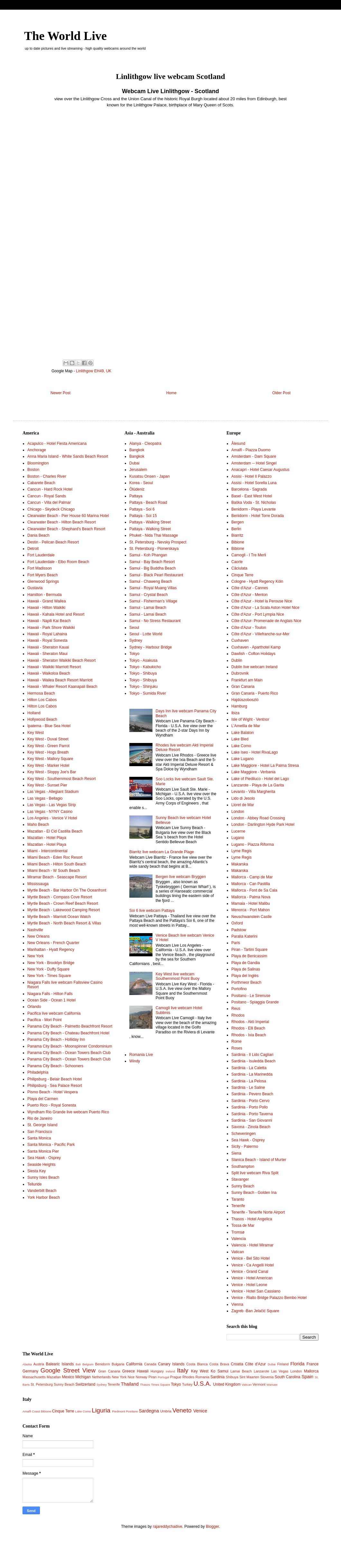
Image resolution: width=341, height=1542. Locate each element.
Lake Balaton (242, 732)
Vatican (237, 1252)
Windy (134, 1061)
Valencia (238, 1238)
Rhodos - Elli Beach (248, 1028)
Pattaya (136, 496)
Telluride (34, 1184)
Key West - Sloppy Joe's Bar (51, 772)
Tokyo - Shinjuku (143, 686)
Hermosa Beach (41, 693)
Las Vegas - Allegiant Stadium (52, 791)
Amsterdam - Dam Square (253, 456)
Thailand (130, 1384)
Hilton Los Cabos (42, 700)
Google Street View (68, 1370)
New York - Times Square (49, 975)
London (237, 811)
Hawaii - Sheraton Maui (47, 653)
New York (35, 956)
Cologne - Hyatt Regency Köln (257, 581)
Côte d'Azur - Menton (249, 594)
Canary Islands (171, 1364)
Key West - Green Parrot (48, 746)
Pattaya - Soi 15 (143, 515)
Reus (235, 1008)
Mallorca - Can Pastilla (250, 884)
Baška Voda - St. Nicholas (253, 502)
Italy (182, 1370)
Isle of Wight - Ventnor (250, 719)
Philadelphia (37, 1072)
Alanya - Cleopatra (145, 443)
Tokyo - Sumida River (147, 693)
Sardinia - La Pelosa (248, 1081)
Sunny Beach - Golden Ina (254, 1192)
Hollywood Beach (42, 719)
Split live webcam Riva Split (255, 1173)
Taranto (237, 1199)
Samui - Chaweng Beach (150, 581)
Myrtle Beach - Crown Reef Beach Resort (62, 903)
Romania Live (141, 1054)
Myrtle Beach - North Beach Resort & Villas (64, 923)
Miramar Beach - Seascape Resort (57, 877)
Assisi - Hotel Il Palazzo (251, 476)
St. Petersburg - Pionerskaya (154, 548)
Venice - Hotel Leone (249, 1285)
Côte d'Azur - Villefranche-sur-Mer (260, 634)
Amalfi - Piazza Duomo (251, 450)
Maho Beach (38, 824)
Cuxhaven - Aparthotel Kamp (256, 647)
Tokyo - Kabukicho (145, 667)
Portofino (239, 989)
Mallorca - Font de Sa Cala (254, 890)
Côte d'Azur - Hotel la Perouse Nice (261, 601)
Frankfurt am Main (247, 680)
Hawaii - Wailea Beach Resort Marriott (60, 680)
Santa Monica (39, 1138)
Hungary (157, 1371)
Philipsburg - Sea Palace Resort (54, 1085)
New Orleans (38, 936)
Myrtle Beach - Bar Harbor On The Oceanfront (66, 890)
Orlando (34, 1006)
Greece (128, 1371)
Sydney (135, 640)
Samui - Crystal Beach (148, 594)
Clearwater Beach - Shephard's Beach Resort (66, 529)
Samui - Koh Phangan (148, 555)
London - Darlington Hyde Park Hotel (262, 824)
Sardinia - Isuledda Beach (253, 1061)
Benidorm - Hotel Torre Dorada (257, 515)
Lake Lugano (242, 758)
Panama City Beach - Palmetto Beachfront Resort (69, 1026)
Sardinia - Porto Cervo (250, 1100)
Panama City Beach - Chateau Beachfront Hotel (68, 1033)
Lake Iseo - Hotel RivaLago (254, 752)
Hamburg (239, 706)
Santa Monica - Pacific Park (51, 1144)
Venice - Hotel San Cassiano (256, 1291)
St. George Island (42, 1125)
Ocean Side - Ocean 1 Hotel (51, 1000)
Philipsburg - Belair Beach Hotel (54, 1079)
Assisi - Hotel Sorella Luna (254, 483)
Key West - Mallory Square (50, 758)
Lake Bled (239, 739)
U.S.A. (202, 1383)
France (312, 1364)
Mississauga (38, 884)
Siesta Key (36, 1171)
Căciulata (239, 568)
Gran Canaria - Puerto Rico (254, 693)
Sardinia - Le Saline (248, 1087)
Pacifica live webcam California (53, 1013)
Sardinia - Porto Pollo (249, 1107)
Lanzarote (261, 1371)
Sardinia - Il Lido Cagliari (252, 1054)
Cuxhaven (240, 640)
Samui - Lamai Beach (147, 607)
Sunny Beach (242, 1186)
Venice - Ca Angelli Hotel (252, 1265)
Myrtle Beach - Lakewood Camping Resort (63, 910)
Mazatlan (54, 1377)
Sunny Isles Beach (43, 1177)
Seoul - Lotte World (145, 634)
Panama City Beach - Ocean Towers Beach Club (69, 1052)
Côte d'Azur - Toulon (248, 627)
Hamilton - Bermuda (44, 594)
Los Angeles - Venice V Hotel (52, 818)
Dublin (236, 660)
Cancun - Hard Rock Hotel (49, 489)
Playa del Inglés (245, 975)
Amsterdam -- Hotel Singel (254, 463)
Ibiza (235, 713)
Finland (283, 1364)
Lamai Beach (241, 1371)
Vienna (237, 1304)
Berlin (236, 529)
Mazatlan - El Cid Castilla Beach (54, 831)
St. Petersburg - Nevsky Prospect (157, 542)
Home (171, 393)
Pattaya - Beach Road (148, 502)
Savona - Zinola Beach (250, 1127)
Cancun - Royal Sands (46, 496)
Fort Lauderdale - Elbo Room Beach (58, 562)
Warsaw (271, 1384)
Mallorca (311, 1371)
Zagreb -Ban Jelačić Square (255, 1311)
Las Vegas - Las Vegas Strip (51, 805)
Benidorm (102, 1364)
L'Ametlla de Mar (245, 726)
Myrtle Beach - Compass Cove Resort (59, 897)
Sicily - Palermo (244, 1146)
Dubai (134, 463)
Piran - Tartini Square (249, 949)
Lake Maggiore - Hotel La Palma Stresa (265, 765)
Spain (307, 1376)
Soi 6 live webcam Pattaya (152, 910)
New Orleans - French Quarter (53, 943)
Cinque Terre (242, 575)
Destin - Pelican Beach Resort (53, 542)
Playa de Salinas (245, 969)
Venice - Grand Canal (249, 1271)
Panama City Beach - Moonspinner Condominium (69, 1046)
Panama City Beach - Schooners (55, 1066)
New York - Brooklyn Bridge (50, 963)
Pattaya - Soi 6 (142, 509)
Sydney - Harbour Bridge (150, 647)
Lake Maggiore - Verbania (253, 772)
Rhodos (237, 1015)
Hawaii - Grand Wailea (46, 601)
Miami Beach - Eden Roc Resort (54, 857)
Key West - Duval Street (48, 739)
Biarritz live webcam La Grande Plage (161, 852)
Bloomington (38, 463)
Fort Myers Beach (42, 575)
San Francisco (39, 1131)
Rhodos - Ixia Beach (248, 1035)
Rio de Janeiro (39, 1118)
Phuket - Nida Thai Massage (153, 535)
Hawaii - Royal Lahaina (47, 634)
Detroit (33, 548)
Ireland (170, 1371)
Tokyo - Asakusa (143, 660)
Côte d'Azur (255, 1364)
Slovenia (266, 1377)
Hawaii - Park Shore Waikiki (51, 627)
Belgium (88, 1364)
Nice (131, 1377)
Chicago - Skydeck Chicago (51, 509)
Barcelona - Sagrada (249, 489)
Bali (78, 1364)
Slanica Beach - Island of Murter (258, 1159)
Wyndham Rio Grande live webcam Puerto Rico (68, 1112)
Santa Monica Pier (43, 1151)
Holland (34, 713)
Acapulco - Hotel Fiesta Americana (57, 443)
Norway (142, 1377)
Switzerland (85, 1384)
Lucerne (238, 831)
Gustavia (34, 588)
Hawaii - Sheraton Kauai (48, 647)
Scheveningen (243, 1133)
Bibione (237, 542)
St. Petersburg (42, 1384)
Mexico (68, 1377)
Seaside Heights (41, 1164)
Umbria (165, 1411)
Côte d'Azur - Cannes (249, 588)
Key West (35, 732)
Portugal (163, 1377)
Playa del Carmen (42, 1099)
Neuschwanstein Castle (251, 916)
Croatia (237, 1364)
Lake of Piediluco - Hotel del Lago (260, 778)
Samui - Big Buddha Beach (152, 568)
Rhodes (188, 1377)
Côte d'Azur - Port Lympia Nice (257, 614)
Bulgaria (118, 1364)
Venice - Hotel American (251, 1278)
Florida (297, 1363)
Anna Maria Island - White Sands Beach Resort (67, 456)
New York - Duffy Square (48, 969)
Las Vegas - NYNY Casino (50, 811)
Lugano (237, 837)
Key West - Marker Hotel (48, 765)
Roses (236, 1048)
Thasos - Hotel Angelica (251, 1219)
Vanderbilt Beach (42, 1190)
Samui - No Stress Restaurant (154, 621)
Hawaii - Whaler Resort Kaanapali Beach (62, 686)
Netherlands (101, 1377)
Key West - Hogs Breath (48, 752)
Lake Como (241, 746)
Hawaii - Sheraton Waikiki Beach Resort (61, 660)
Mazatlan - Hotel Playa (46, 837)
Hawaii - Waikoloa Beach (48, 673)
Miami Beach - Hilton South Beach (56, 864)
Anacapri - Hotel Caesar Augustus (260, 469)
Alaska (27, 1364)
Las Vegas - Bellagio (44, 798)
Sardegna (149, 1410)
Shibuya (232, 1377)
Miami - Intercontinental (47, 851)
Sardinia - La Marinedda (251, 1074)
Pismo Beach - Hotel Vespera (52, 1092)
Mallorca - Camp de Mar (252, 877)
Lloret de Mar (242, 805)
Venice (200, 1410)
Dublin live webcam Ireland (254, 667)
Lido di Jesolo (243, 798)
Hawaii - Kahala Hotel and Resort (55, 614)
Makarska (239, 864)
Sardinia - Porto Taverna (252, 1114)
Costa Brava (219, 1364)
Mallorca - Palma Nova (250, 897)
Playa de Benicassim (249, 956)
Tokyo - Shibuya (143, 673)
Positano (132, 1411)
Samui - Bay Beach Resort (152, 562)
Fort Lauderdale (41, 555)
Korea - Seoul (141, 483)
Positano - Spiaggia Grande (255, 1002)
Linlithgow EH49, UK (93, 371)
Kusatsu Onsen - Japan (149, 476)
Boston (33, 469)
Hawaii (143, 1371)
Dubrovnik (240, 673)
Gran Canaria (242, 686)
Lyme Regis (241, 851)
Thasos (145, 1384)
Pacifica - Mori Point (44, 1020)
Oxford (237, 923)
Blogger (212, 1526)
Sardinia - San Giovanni (251, 1120)
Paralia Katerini (244, 936)
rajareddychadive (167, 1526)
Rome (236, 1041)
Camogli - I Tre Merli (248, 555)
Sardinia (217, 1377)
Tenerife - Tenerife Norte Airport (258, 1212)
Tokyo (134, 653)
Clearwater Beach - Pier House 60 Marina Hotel (68, 515)
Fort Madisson (39, 568)
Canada (150, 1364)
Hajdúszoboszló (245, 700)
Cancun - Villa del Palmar (49, 502)
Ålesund (238, 443)
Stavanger (240, 1179)
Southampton (242, 1166)
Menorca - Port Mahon (250, 910)
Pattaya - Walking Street (150, 522)
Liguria (101, 1410)
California (134, 1364)
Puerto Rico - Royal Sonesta (51, 1105)
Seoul (134, 627)
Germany (30, 1371)
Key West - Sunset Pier (47, 785)
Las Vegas (280, 1371)
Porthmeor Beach (246, 982)
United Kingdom (226, 1384)
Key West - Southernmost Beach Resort (61, 778)
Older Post (281, 393)
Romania (202, 1377)
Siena (236, 1153)
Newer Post (60, 393)
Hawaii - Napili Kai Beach (49, 621)
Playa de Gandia (245, 963)
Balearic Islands (60, 1364)
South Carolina (287, 1377)
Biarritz (237, 535)
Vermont (259, 1384)
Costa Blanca (196, 1364)
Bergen (237, 522)
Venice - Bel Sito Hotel (250, 1258)
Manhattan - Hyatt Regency (50, 949)
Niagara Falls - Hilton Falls (50, 993)
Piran (153, 1377)
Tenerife (238, 1206)
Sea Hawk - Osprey (44, 1158)
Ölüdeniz (136, 489)
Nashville (35, 930)
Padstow (238, 930)
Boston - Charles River (46, 476)
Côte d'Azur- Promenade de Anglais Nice (266, 621)
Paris (235, 943)
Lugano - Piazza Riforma (252, 844)
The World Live (65, 36)
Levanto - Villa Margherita (253, 791)
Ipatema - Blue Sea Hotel (48, 726)
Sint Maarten (249, 1377)
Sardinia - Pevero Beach (252, 1094)
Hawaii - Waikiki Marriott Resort (54, 667)
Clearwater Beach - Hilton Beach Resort (61, 522)
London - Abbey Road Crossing (258, 818)
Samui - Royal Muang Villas (153, 588)
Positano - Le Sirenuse (250, 995)
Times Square (160, 1384)
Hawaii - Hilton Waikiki (46, 607)
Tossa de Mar (242, 1225)
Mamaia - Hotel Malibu (250, 903)
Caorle (237, 562)
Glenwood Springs (43, 581)
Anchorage (36, 450)
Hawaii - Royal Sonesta (47, 640)
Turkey (187, 1384)
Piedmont (118, 1411)
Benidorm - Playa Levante (253, 509)
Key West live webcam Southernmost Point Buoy (177, 976)
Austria (38, 1364)
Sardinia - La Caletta (248, 1068)
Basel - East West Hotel (251, 496)
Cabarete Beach (41, 483)
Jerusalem (138, 469)
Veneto (182, 1410)
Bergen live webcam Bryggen (181, 876)
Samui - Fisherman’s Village (153, 601)
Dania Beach (38, 535)
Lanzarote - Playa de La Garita (257, 785)
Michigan (83, 1377)
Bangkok (136, 450)
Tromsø (237, 1232)
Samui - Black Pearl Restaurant (156, 575)
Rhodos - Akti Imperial (250, 1022)
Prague (175, 1377)
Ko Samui (219, 1371)
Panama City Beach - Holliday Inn (56, 1039)
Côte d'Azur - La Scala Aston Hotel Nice (265, 607)
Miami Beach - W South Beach (53, 870)
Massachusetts (34, 1377)
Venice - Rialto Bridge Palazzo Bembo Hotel (269, 1297)
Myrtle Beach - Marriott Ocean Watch (59, 916)
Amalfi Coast (31, 1411)
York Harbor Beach (43, 1197)
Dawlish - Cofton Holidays (253, 653)
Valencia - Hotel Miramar (252, 1245)
